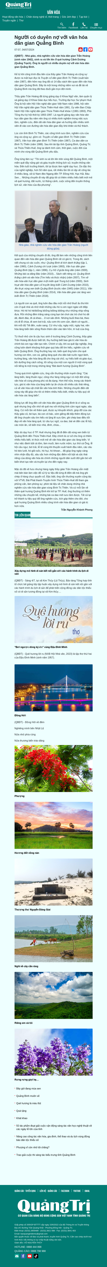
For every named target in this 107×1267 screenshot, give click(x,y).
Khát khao (21, 1118)
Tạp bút (83, 17)
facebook (65, 1190)
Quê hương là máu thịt (28, 1103)
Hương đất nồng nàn (27, 852)
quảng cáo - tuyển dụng (25, 1190)
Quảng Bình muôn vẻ (27, 1096)
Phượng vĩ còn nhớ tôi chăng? (32, 1147)
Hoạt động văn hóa (12, 17)
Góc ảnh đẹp (69, 17)
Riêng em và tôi (23, 1022)
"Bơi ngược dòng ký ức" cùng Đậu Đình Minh (41, 646)
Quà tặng (21, 1111)
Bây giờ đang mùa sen (28, 1088)
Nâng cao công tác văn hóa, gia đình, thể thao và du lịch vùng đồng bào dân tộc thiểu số (53, 1138)
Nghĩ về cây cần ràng (26, 966)
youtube (77, 1190)
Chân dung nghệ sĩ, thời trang (42, 17)
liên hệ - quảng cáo (48, 1190)
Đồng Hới (20, 715)
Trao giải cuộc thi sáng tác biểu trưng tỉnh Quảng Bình (45, 1155)
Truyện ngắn (9, 20)
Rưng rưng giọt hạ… (27, 1079)
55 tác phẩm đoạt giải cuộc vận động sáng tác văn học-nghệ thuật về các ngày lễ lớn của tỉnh (54, 1127)
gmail (87, 1190)
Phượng (19, 795)
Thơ (21, 20)
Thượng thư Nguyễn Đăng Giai (32, 909)
